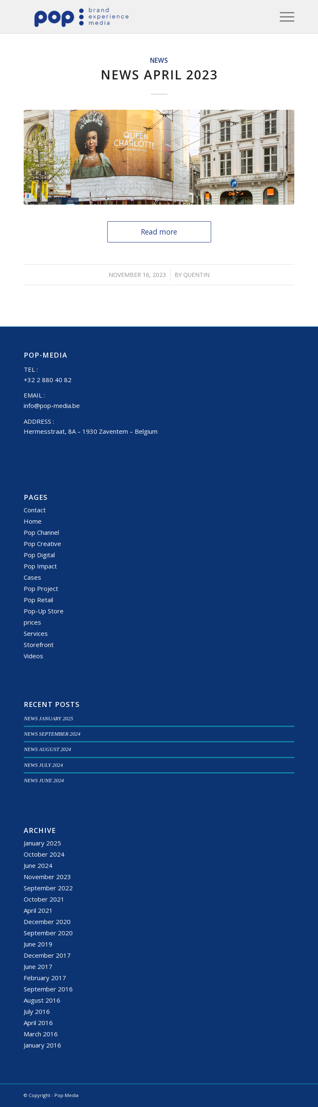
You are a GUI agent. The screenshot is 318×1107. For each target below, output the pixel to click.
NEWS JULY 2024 (43, 765)
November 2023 (47, 876)
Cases (32, 577)
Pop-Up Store (44, 611)
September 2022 (48, 888)
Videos (33, 656)
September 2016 (48, 989)
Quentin (196, 275)
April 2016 (38, 1022)
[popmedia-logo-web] (132, 16)
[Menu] (282, 16)
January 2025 (42, 843)
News (159, 60)
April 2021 (38, 910)
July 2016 (37, 1011)
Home (33, 521)
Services (36, 633)
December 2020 (47, 921)
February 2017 (45, 978)
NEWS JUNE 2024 (44, 780)
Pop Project (41, 588)
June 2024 (38, 865)
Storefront (39, 644)
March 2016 (41, 1034)
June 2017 (38, 966)
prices (32, 622)
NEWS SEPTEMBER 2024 (52, 734)
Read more (159, 232)
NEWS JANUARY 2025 (48, 719)
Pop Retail (38, 600)
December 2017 (47, 955)
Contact (35, 510)
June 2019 (38, 944)
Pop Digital (39, 555)
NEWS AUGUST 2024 (47, 749)
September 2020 (48, 933)
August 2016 (42, 1000)
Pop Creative (42, 543)
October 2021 (44, 899)
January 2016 (42, 1045)
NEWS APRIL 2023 (159, 74)
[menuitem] (282, 16)
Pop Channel (41, 532)
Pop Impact (40, 566)
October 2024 (44, 854)
